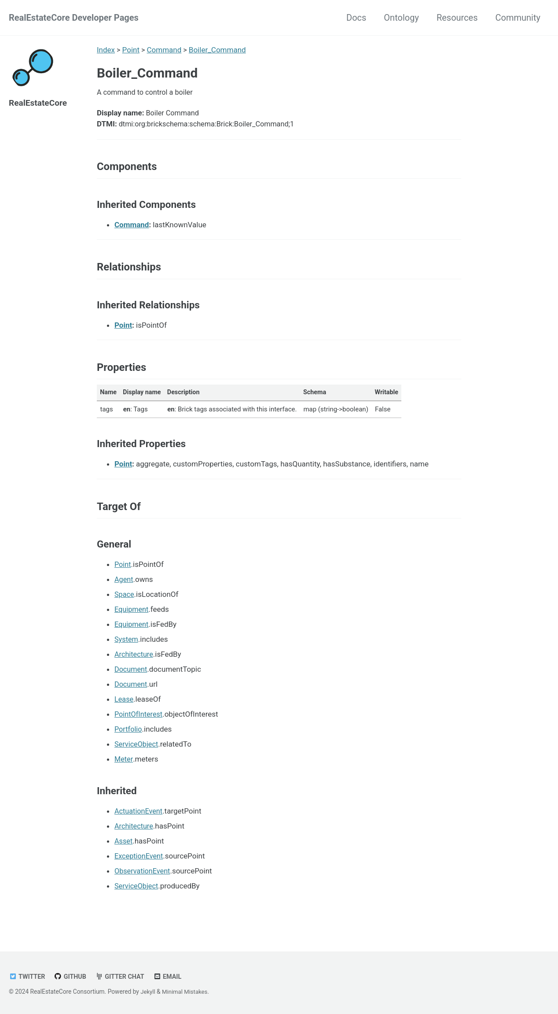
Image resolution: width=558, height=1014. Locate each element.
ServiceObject (137, 755)
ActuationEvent (139, 822)
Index (106, 49)
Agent (124, 590)
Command (164, 49)
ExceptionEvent (139, 867)
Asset (123, 852)
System (126, 650)
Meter (123, 770)
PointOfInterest (139, 725)
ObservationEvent (143, 882)
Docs (356, 17)
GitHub (72, 977)
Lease (124, 710)
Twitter (28, 977)
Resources (457, 17)
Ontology (401, 17)
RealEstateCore (39, 102)
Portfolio (128, 740)
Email (172, 977)
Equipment (132, 620)
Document (131, 680)
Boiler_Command (218, 49)
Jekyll (148, 991)
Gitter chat (123, 977)
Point (131, 49)
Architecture (134, 665)
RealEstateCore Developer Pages (74, 17)
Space (124, 605)
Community (518, 17)
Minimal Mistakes (186, 991)
